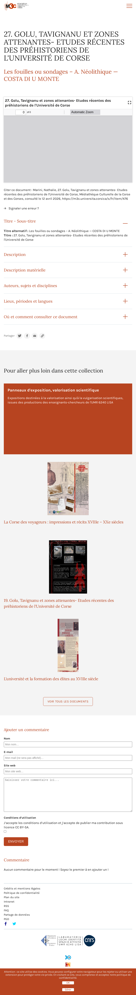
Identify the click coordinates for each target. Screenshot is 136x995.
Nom (7, 738)
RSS (6, 906)
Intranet (9, 901)
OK (68, 982)
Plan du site (11, 897)
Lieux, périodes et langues (28, 301)
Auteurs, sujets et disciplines (30, 285)
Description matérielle (24, 270)
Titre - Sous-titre (20, 221)
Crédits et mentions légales (22, 888)
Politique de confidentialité (22, 893)
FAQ (6, 910)
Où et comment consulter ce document (40, 316)
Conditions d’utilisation (20, 817)
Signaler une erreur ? (24, 208)
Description (15, 254)
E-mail (8, 752)
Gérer (68, 989)
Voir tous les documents (68, 701)
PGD (6, 919)
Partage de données (17, 914)
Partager (9, 335)
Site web (9, 765)
